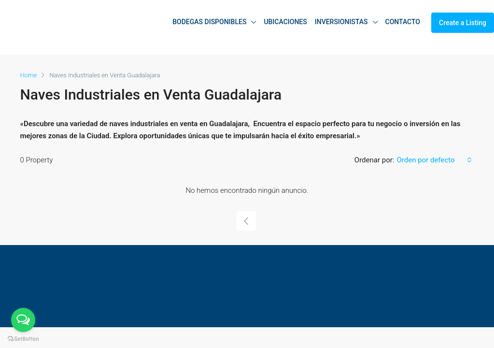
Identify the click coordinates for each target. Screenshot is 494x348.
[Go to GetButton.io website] (23, 338)
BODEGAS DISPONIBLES (209, 22)
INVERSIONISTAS (341, 22)
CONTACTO (403, 22)
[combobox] (434, 160)
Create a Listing (462, 23)
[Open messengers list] (23, 320)
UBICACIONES (285, 22)
